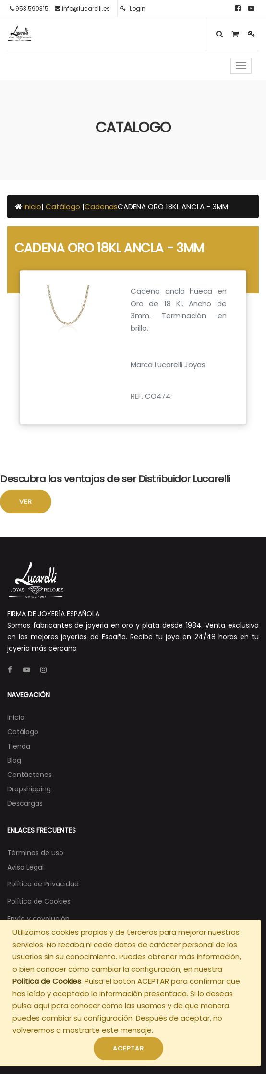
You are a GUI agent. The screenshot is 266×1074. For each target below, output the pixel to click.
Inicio (32, 207)
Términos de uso (35, 853)
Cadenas (101, 207)
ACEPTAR (128, 1048)
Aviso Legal (25, 867)
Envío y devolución (38, 918)
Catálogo (64, 207)
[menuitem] (15, 717)
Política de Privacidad (43, 884)
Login (132, 8)
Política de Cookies (46, 981)
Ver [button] (25, 501)
